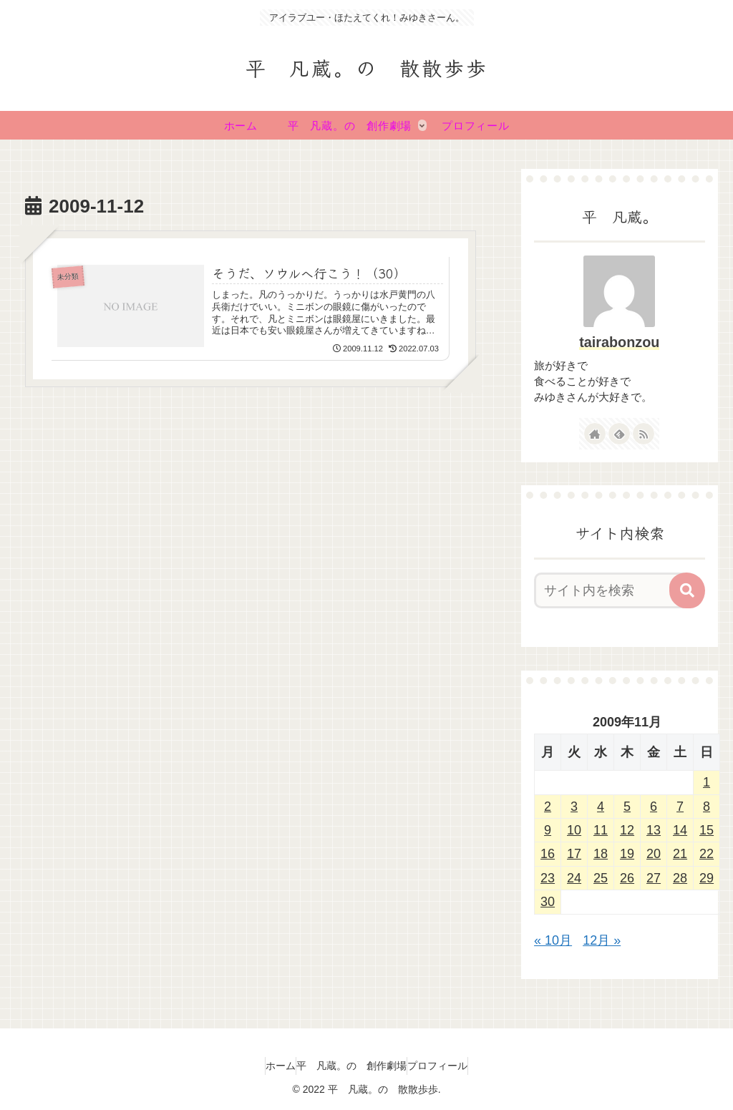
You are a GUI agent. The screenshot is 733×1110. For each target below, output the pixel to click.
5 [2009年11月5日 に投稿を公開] (627, 806)
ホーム (266, 1065)
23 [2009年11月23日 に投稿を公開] (547, 878)
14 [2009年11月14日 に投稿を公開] (680, 830)
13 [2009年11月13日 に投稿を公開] (653, 830)
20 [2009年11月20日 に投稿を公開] (653, 854)
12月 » (602, 940)
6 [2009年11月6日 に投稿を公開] (653, 806)
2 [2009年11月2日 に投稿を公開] (547, 806)
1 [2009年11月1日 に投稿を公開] (706, 782)
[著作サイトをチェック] (595, 433)
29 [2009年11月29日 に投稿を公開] (706, 878)
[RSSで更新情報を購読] (643, 433)
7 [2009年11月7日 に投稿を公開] (680, 806)
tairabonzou (619, 342)
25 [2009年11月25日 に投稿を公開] (600, 878)
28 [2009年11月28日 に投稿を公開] (680, 878)
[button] (687, 590)
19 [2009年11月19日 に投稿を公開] (627, 854)
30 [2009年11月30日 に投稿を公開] (547, 902)
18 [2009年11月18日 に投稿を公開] (600, 854)
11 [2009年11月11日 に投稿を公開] (600, 830)
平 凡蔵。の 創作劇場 (351, 1065)
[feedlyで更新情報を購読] (619, 433)
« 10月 (553, 940)
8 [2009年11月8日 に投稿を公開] (706, 806)
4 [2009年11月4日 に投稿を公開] (600, 806)
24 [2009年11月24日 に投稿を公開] (574, 878)
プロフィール (452, 1065)
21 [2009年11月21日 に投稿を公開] (680, 854)
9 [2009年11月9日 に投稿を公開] (547, 830)
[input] (612, 590)
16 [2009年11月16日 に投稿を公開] (547, 854)
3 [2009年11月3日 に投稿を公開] (574, 806)
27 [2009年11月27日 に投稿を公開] (653, 878)
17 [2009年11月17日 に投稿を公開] (574, 854)
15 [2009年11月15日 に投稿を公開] (706, 830)
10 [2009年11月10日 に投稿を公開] (574, 830)
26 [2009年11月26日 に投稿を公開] (627, 878)
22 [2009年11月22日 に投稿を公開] (706, 854)
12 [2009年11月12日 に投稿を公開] (627, 830)
